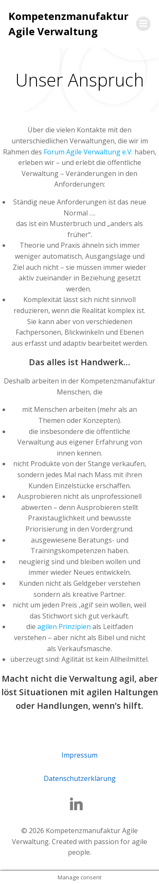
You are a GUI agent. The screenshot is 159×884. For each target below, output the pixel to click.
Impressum (79, 755)
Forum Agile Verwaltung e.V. (89, 152)
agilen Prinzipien (64, 626)
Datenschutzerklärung (80, 778)
